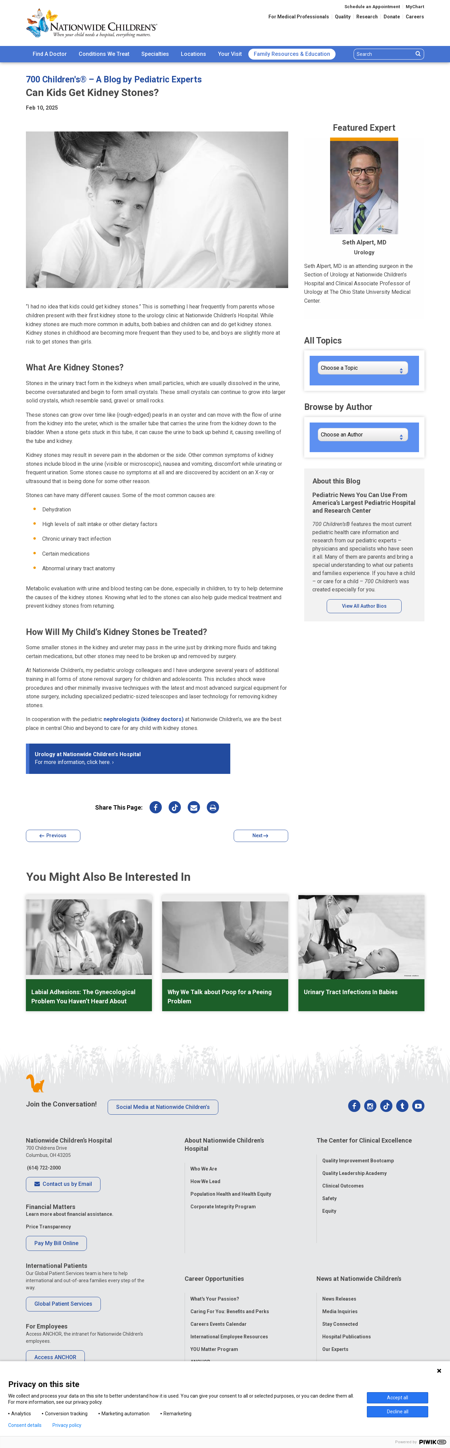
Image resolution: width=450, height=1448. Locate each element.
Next (260, 836)
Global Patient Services (63, 1304)
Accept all (397, 1397)
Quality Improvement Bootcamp (358, 1153)
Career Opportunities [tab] (214, 1233)
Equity (329, 1204)
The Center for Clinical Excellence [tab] (364, 1140)
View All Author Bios (364, 606)
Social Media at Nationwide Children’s (163, 1107)
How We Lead (205, 1174)
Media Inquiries (340, 1258)
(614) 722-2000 (43, 1168)
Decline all (397, 1411)
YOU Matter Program (214, 1296)
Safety (329, 1191)
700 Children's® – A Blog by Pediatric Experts (114, 79)
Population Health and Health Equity (230, 1186)
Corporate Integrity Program (223, 1199)
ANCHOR (200, 1309)
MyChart (415, 6)
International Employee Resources (229, 1284)
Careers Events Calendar (218, 1271)
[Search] (384, 54)
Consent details (25, 1425)
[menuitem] (49, 54)
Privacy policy (66, 1425)
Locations (193, 54)
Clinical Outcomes (343, 1178)
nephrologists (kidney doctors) (144, 719)
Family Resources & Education (292, 54)
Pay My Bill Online (56, 1243)
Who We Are (203, 1161)
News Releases (339, 1246)
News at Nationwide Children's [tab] (358, 1233)
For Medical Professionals (298, 16)
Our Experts (335, 1296)
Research (367, 16)
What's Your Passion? (214, 1246)
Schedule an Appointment (372, 6)
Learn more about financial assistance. (69, 1214)
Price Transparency (48, 1226)
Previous (53, 836)
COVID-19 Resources (214, 1321)
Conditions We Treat (104, 54)
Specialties (155, 54)
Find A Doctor (50, 54)
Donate (392, 16)
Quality (343, 16)
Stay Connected (340, 1271)
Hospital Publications (346, 1284)
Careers (415, 16)
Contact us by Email (63, 1184)
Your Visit (230, 54)
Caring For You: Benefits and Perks (229, 1258)
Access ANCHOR (55, 1357)
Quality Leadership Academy (354, 1166)
